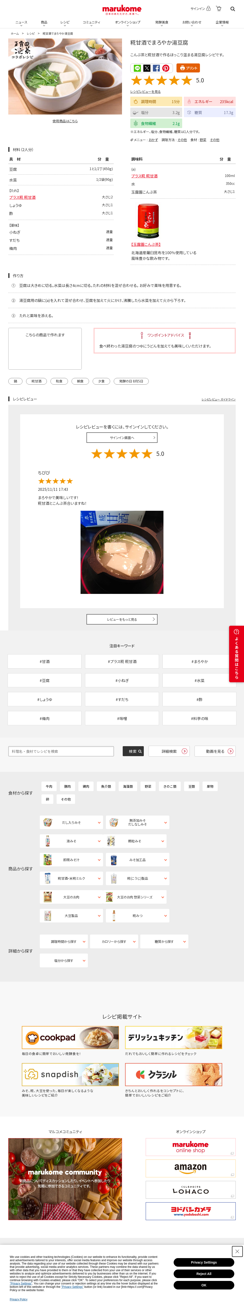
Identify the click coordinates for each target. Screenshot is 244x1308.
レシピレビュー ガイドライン (219, 399)
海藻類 (128, 787)
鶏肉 (86, 787)
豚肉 (67, 787)
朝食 (80, 381)
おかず (153, 139)
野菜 (203, 139)
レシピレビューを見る (145, 91)
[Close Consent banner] (237, 1251)
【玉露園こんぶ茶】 (146, 244)
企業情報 (222, 21)
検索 (232, 9)
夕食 (101, 381)
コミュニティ (91, 21)
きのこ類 (169, 787)
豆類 (191, 787)
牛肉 (49, 787)
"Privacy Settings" (21, 1283)
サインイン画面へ (122, 437)
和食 (59, 381)
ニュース (21, 21)
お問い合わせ (191, 21)
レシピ (64, 21)
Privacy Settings (204, 1262)
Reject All (203, 1274)
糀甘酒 (36, 381)
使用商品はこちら (65, 121)
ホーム (15, 33)
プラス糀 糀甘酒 (22, 197)
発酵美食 (161, 21)
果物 (210, 787)
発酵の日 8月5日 (131, 381)
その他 (182, 139)
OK (203, 1285)
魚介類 (106, 787)
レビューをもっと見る (122, 619)
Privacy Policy (18, 1299)
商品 (44, 21)
